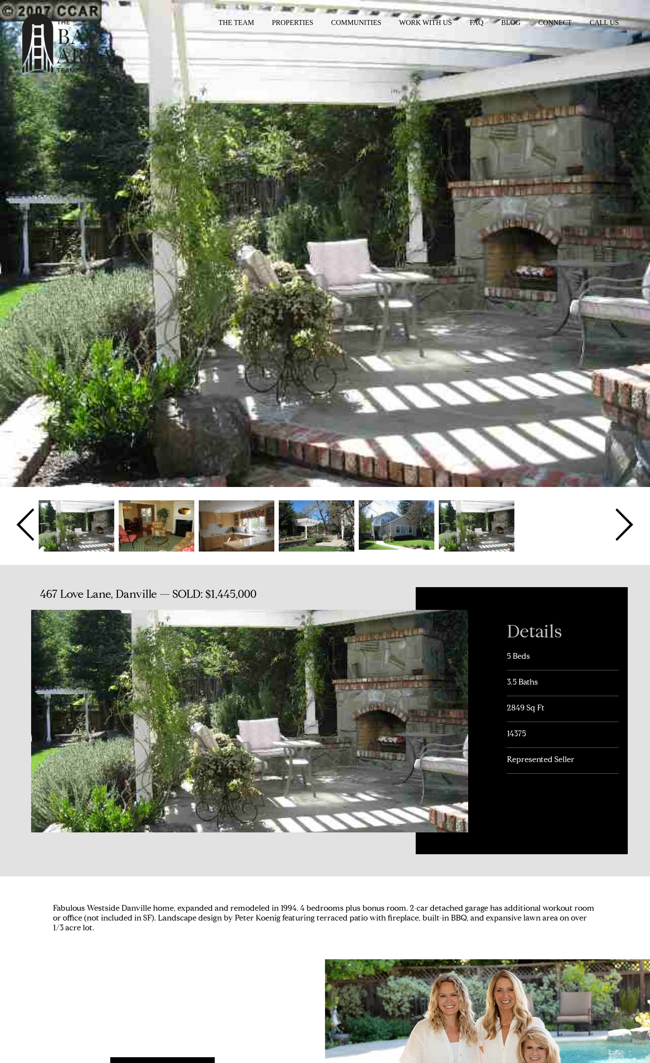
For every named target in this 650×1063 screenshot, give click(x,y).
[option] (76, 525)
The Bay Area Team (67, 43)
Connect (555, 22)
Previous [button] (26, 525)
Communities (356, 22)
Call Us (604, 22)
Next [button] (624, 525)
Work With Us (425, 22)
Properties (292, 22)
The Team (236, 22)
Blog (511, 22)
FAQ (476, 22)
